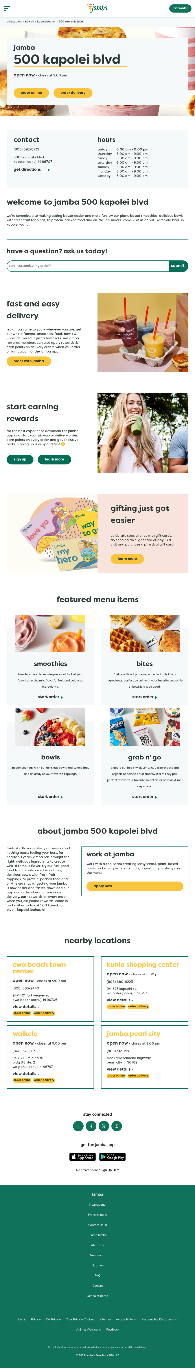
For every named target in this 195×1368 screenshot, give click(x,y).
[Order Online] (22, 1013)
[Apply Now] (134, 886)
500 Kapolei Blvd (70, 60)
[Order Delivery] (72, 93)
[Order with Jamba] (29, 361)
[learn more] (54, 459)
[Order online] (31, 93)
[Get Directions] (32, 170)
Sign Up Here (109, 1170)
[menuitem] (97, 1204)
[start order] (50, 697)
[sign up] (20, 459)
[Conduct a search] (88, 266)
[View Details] (26, 1007)
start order (180, 8)
